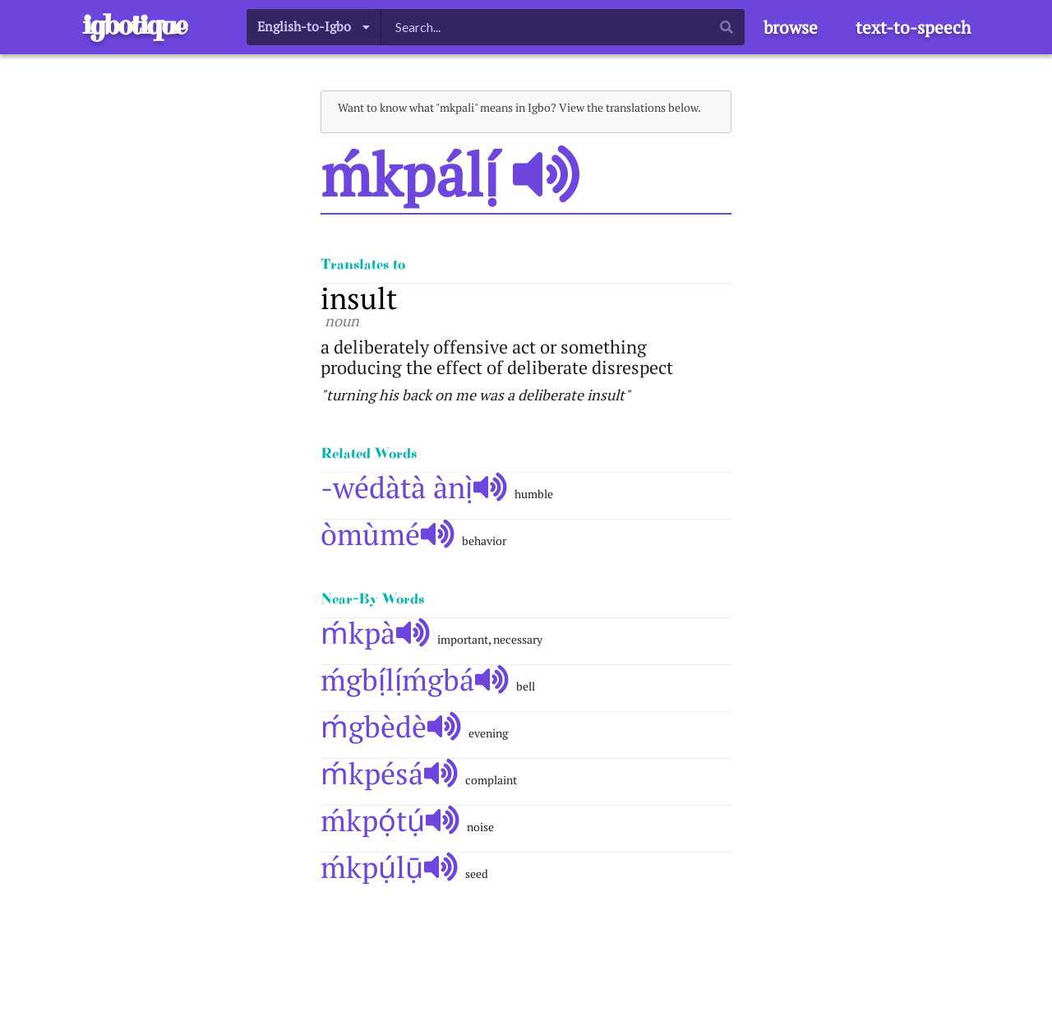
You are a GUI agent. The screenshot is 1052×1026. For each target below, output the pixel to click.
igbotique (134, 25)
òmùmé (387, 534)
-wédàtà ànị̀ (414, 487)
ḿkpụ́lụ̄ (389, 867)
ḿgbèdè (391, 726)
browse (791, 27)
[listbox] (314, 26)
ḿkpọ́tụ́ (390, 820)
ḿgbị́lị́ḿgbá (415, 679)
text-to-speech (913, 27)
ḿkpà (375, 632)
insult (359, 298)
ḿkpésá (389, 773)
